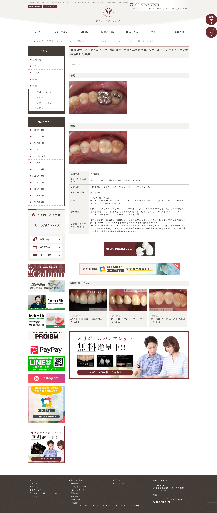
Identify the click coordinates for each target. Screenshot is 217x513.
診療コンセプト (36, 490)
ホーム (32, 480)
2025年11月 (39, 156)
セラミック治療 (78, 490)
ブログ (35, 72)
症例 (34, 86)
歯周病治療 (76, 500)
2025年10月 (39, 163)
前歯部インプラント (44, 92)
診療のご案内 (77, 480)
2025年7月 (38, 182)
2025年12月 (39, 149)
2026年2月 (38, 136)
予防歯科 (75, 493)
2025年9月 (38, 169)
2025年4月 (38, 202)
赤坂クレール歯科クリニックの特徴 (45, 493)
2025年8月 (38, 176)
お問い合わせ (118, 483)
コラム (35, 66)
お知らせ (37, 59)
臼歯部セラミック (43, 108)
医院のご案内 (35, 487)
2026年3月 (38, 130)
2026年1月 (38, 143)
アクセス (33, 496)
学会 (34, 79)
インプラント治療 (79, 487)
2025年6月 (38, 189)
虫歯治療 (75, 483)
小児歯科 (75, 503)
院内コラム (117, 480)
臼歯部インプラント (44, 103)
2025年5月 (38, 195)
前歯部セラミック (43, 97)
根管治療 (75, 496)
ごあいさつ (34, 483)
